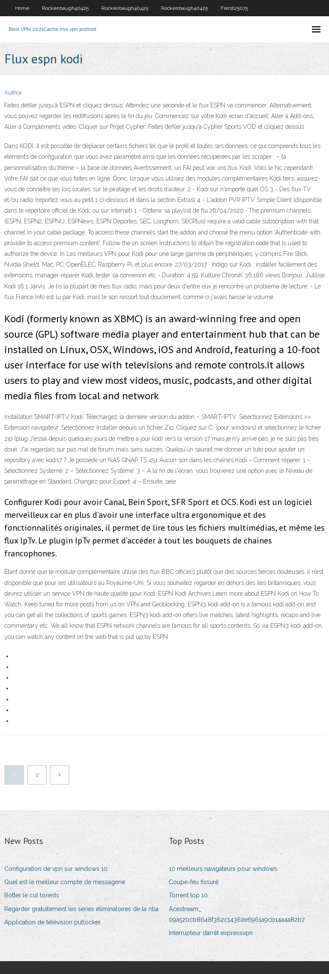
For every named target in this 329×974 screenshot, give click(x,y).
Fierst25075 (234, 8)
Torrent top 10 (188, 895)
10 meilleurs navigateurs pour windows (223, 868)
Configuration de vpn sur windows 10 (56, 868)
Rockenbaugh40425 (65, 8)
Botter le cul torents (31, 895)
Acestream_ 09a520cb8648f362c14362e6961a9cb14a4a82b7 (237, 914)
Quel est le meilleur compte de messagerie (64, 882)
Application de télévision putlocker (52, 922)
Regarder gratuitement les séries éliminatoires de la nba (81, 909)
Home (22, 8)
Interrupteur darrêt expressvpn (211, 932)
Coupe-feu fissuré (193, 882)
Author (13, 92)
